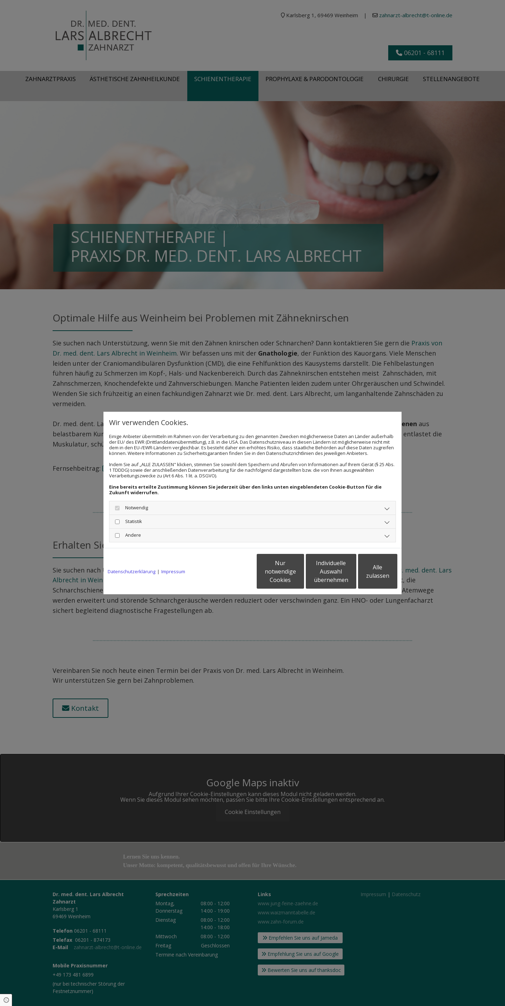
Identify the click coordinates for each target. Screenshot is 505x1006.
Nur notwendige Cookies (231, 571)
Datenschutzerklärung (131, 571)
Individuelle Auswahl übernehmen (298, 571)
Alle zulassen (365, 571)
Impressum (173, 571)
